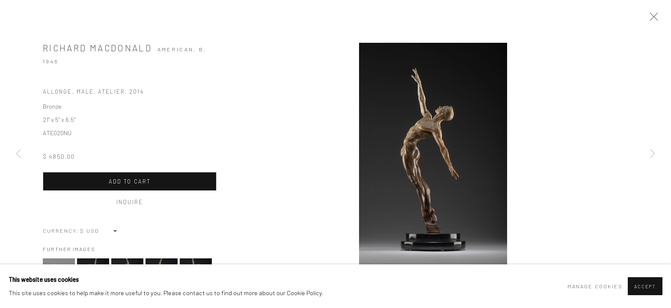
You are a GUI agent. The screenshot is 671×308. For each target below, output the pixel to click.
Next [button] (652, 154)
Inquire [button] (129, 201)
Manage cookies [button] (595, 286)
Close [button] (651, 19)
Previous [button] (18, 154)
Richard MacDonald (97, 47)
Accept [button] (645, 286)
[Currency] (99, 230)
